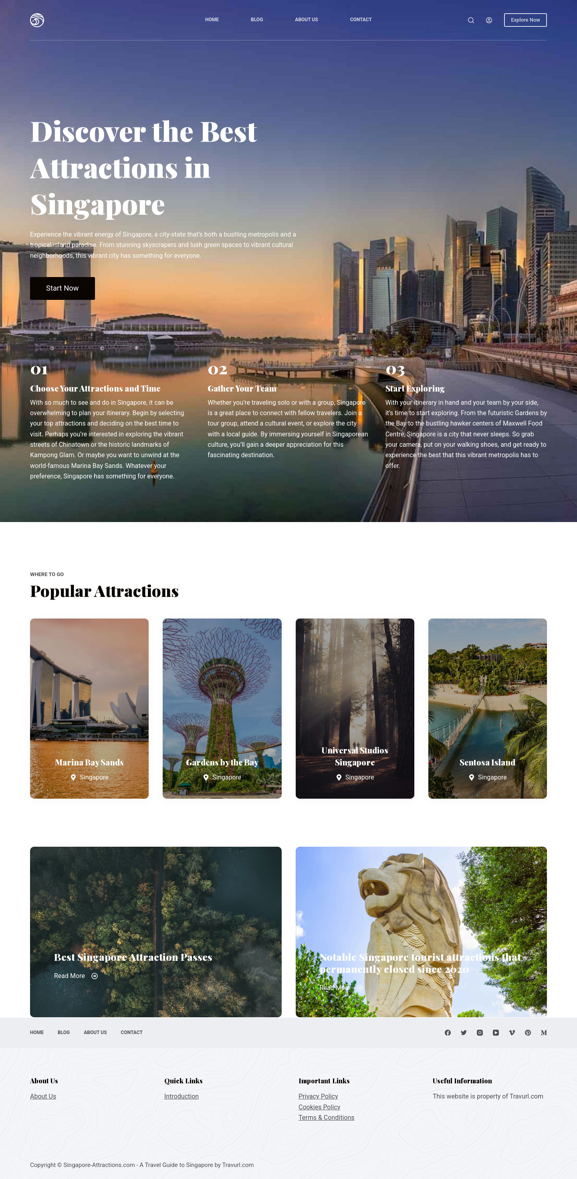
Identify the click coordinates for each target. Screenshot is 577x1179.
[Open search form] (471, 20)
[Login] (489, 20)
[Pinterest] (528, 1033)
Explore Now (525, 20)
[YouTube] (496, 1033)
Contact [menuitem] (361, 19)
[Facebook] (448, 1033)
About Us (43, 1096)
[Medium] (544, 1033)
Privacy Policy (318, 1096)
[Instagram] (480, 1033)
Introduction (181, 1096)
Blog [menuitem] (257, 19)
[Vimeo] (512, 1033)
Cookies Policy (319, 1107)
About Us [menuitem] (306, 19)
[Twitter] (464, 1033)
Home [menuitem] (212, 19)
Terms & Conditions (327, 1117)
